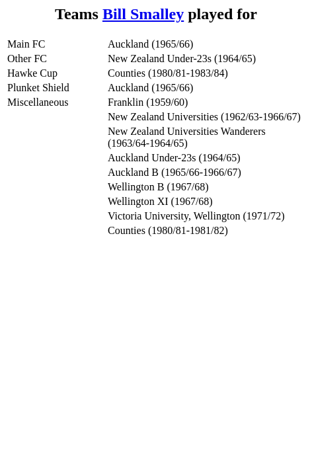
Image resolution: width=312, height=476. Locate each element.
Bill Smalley (143, 13)
